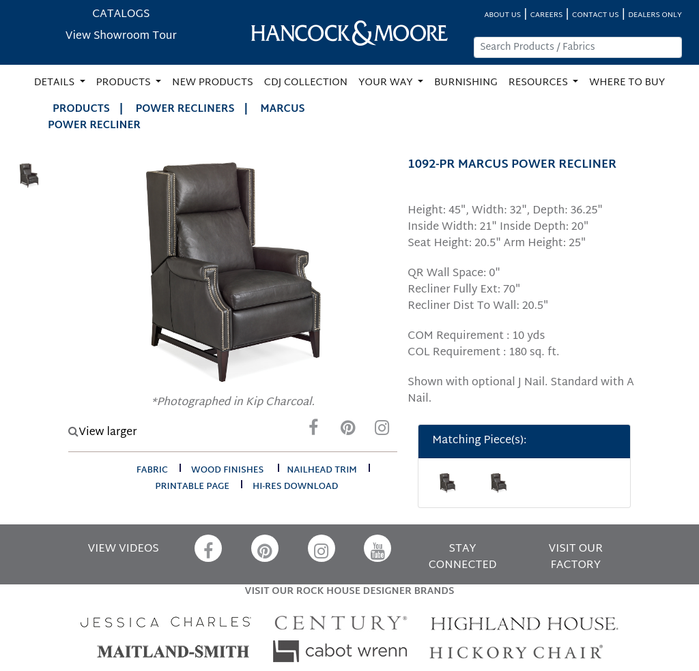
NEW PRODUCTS (212, 83)
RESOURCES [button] (540, 83)
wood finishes (227, 470)
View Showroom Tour (121, 36)
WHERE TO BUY (627, 83)
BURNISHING (466, 83)
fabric (152, 470)
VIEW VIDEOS (123, 549)
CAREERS (546, 15)
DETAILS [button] (55, 83)
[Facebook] (313, 431)
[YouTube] (377, 548)
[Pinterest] (347, 431)
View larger (102, 433)
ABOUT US (502, 15)
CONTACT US (595, 15)
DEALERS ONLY (655, 15)
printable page (192, 487)
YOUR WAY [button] (386, 83)
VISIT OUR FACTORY (576, 557)
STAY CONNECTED (463, 557)
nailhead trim (322, 470)
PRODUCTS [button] (125, 83)
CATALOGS (120, 15)
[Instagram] (381, 431)
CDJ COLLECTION (305, 83)
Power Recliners (185, 109)
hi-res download (295, 487)
